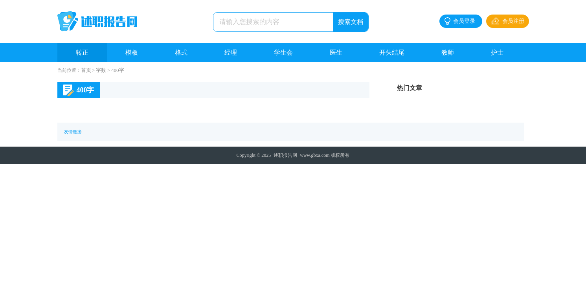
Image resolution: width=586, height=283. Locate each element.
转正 (82, 52)
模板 (131, 52)
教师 (447, 52)
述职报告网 (285, 155)
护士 (497, 52)
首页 (86, 70)
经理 (230, 52)
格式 (181, 52)
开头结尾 (391, 52)
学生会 (283, 52)
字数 (101, 70)
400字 (117, 70)
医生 (336, 52)
